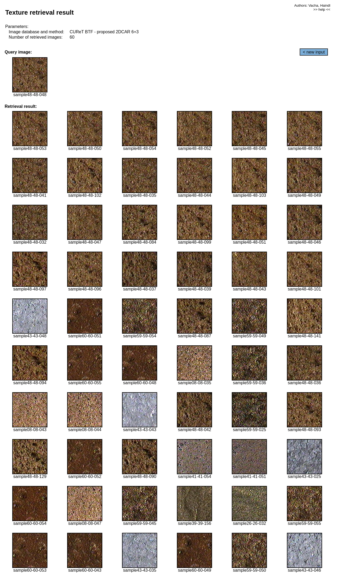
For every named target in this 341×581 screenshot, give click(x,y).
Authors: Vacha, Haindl (312, 5)
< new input (314, 52)
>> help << (321, 9)
